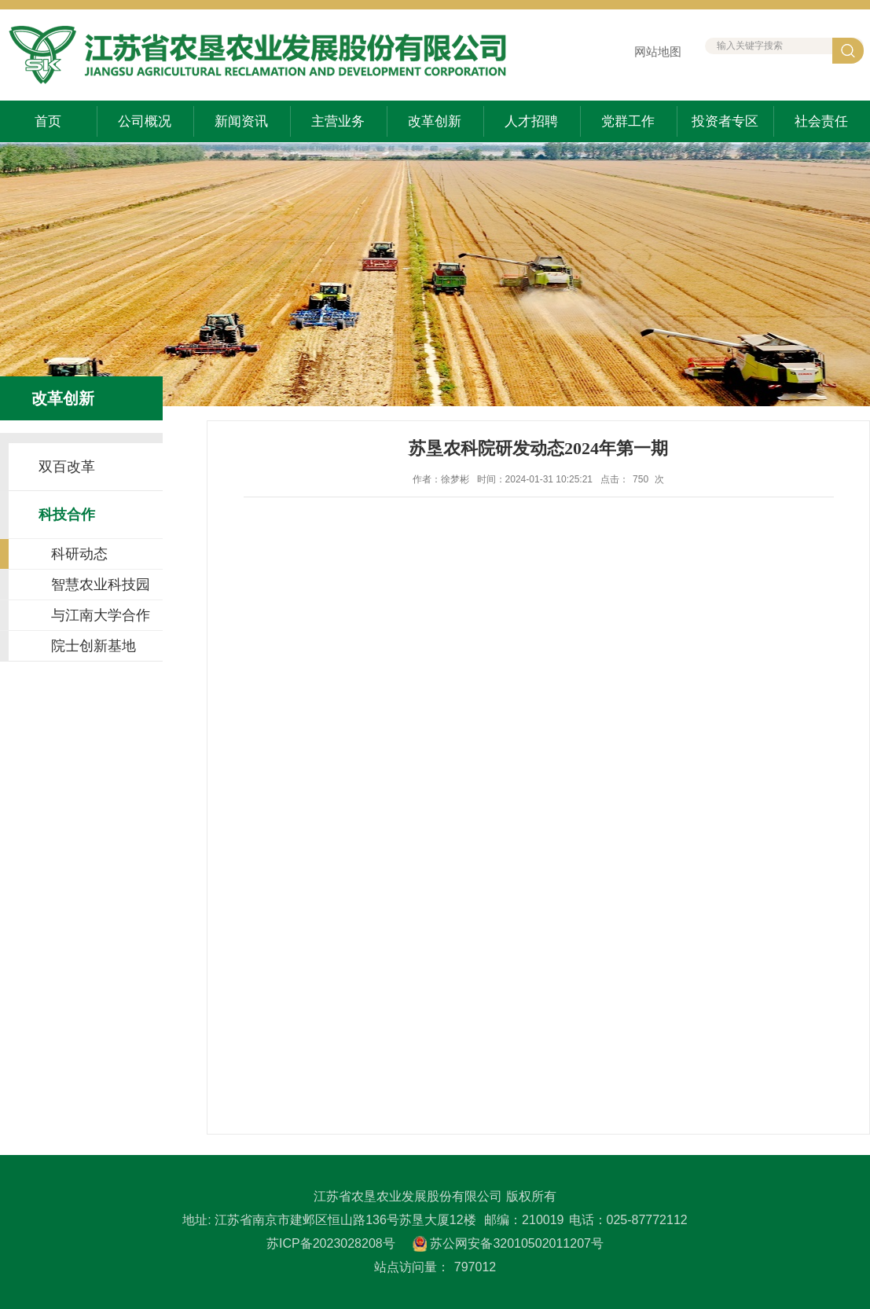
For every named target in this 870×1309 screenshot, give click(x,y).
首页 (48, 121)
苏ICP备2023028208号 (330, 1243)
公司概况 (144, 121)
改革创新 (434, 121)
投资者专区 (725, 121)
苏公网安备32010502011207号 (517, 1243)
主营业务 (338, 121)
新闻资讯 (241, 121)
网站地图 (657, 51)
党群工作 (628, 121)
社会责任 (821, 121)
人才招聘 (531, 121)
